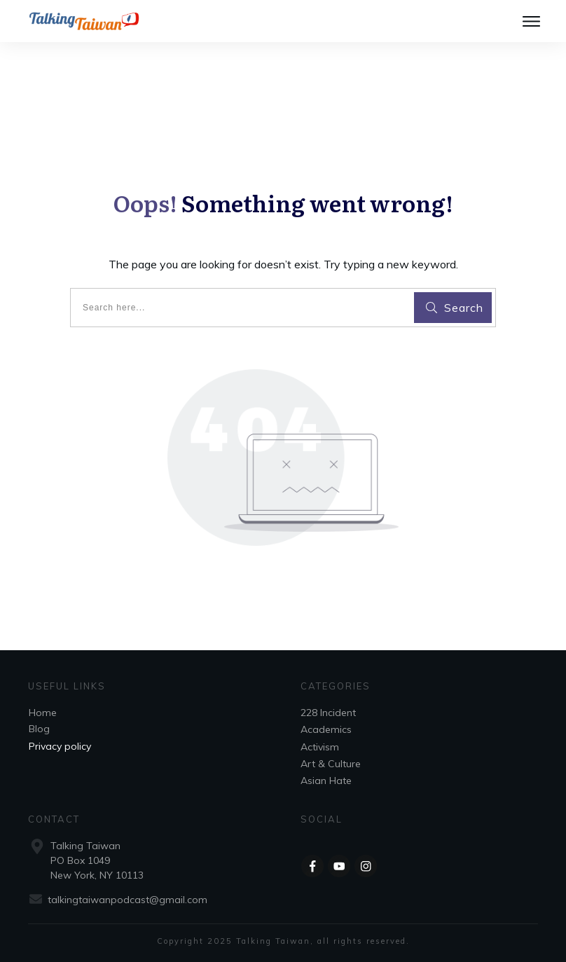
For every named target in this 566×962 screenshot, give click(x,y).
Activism (320, 747)
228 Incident (328, 712)
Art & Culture (331, 763)
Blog (39, 728)
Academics (326, 729)
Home (43, 712)
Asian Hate (326, 780)
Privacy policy (60, 746)
